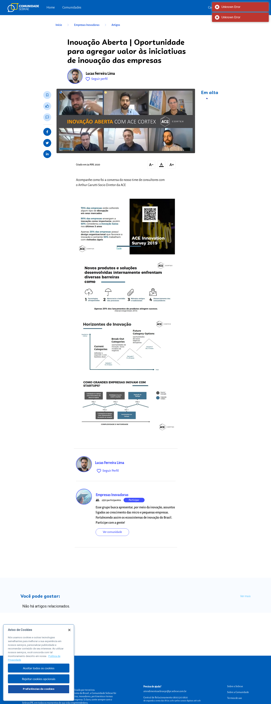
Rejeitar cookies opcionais (38, 681)
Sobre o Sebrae (235, 686)
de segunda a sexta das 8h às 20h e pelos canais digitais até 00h (172, 700)
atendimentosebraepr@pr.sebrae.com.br (165, 691)
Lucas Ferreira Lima (100, 74)
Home (50, 7)
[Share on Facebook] (47, 132)
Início (63, 25)
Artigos (115, 24)
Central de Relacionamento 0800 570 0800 (165, 697)
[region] (38, 665)
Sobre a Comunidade (238, 692)
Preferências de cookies (38, 691)
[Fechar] (69, 632)
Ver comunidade (112, 531)
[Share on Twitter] (47, 143)
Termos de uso (234, 698)
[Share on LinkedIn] (47, 154)
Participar (134, 500)
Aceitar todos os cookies (38, 670)
